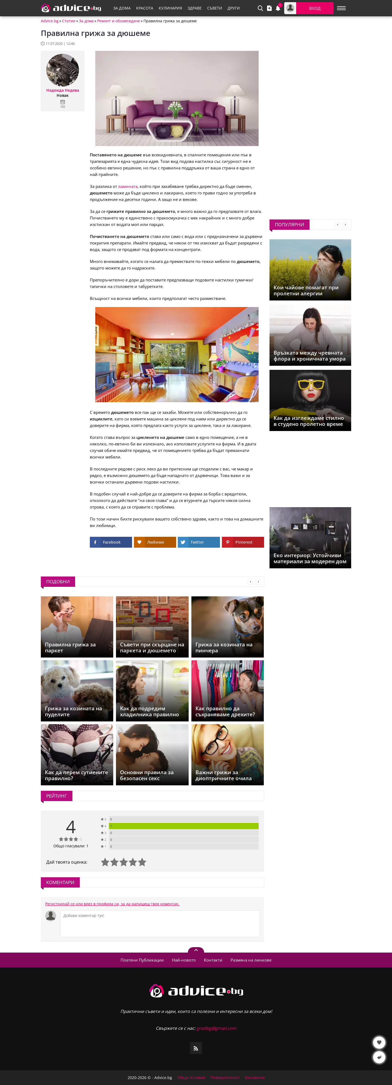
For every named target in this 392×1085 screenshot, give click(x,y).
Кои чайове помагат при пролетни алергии (306, 290)
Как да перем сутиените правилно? (76, 775)
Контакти (213, 960)
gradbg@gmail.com (216, 1028)
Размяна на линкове (251, 960)
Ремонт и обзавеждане (118, 21)
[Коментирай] (160, 923)
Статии (68, 21)
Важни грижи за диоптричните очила (223, 775)
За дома (86, 21)
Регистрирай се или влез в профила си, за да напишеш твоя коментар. (112, 903)
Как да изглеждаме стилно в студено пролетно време (309, 420)
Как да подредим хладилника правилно (149, 711)
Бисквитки (255, 1078)
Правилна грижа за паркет (70, 647)
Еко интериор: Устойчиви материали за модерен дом (310, 558)
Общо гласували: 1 (70, 845)
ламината (127, 186)
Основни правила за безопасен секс (147, 775)
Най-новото (184, 960)
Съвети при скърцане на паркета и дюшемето (152, 647)
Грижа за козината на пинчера (224, 647)
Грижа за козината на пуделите (73, 711)
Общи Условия (191, 1078)
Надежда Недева (62, 90)
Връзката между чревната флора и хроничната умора (310, 355)
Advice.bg (50, 21)
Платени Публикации (142, 960)
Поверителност (225, 1078)
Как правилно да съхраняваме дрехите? (225, 711)
